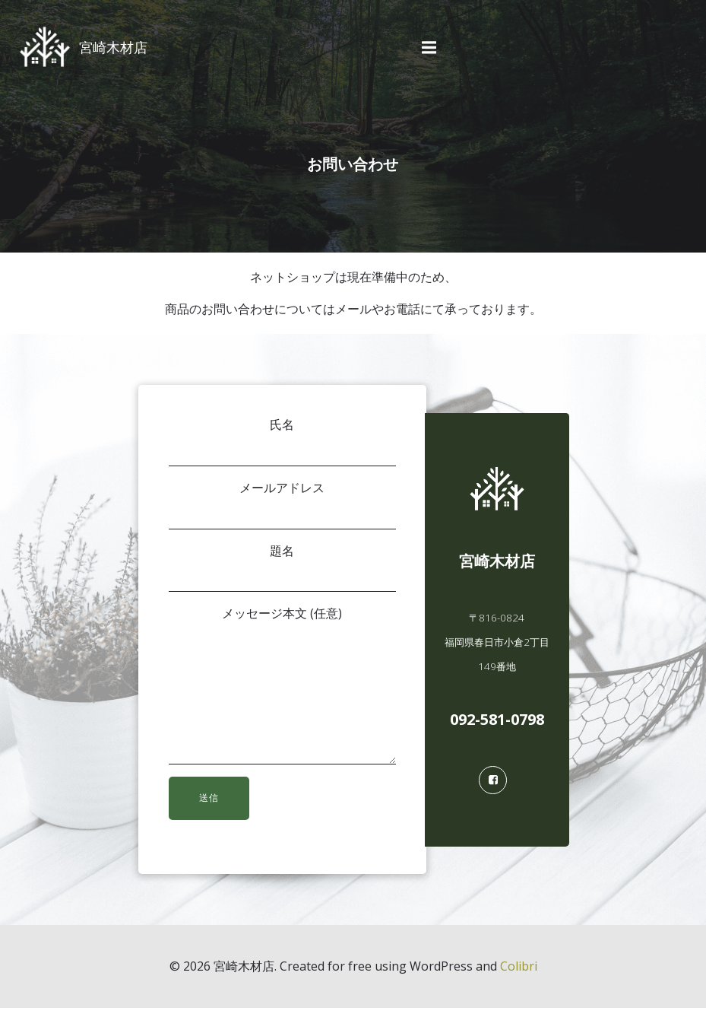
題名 (281, 569)
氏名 (281, 443)
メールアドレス (281, 507)
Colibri (518, 992)
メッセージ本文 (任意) (281, 698)
